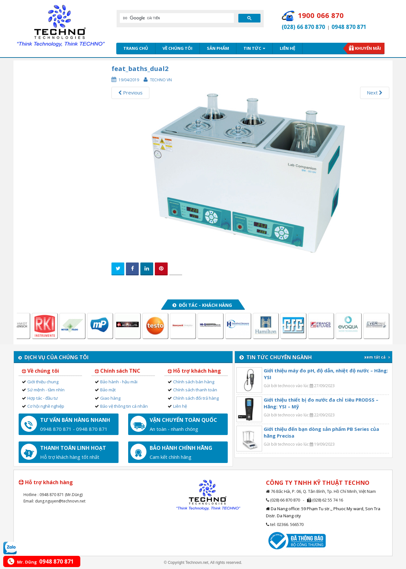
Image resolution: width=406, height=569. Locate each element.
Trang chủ (135, 48)
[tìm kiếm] (176, 18)
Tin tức (254, 48)
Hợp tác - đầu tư (42, 398)
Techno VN (161, 80)
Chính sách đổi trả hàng (196, 398)
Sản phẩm (218, 48)
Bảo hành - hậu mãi (118, 382)
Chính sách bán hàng (193, 382)
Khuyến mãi (368, 48)
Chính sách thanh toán (195, 390)
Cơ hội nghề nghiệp (45, 406)
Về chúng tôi (177, 48)
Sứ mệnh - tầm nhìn (46, 390)
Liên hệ (287, 48)
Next (375, 92)
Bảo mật (108, 390)
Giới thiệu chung (42, 382)
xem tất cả (377, 357)
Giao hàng (110, 398)
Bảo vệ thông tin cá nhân (124, 406)
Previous (130, 92)
